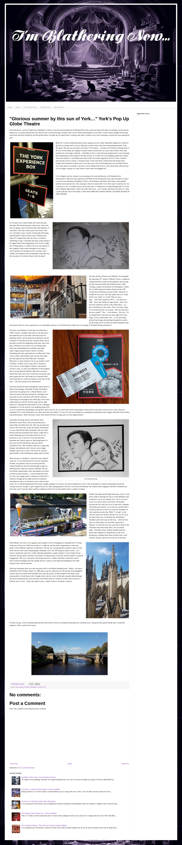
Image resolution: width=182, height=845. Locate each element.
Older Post (125, 764)
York (44, 687)
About (18, 107)
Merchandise (59, 107)
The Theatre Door (30, 107)
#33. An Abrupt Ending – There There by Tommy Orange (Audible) (44, 825)
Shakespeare (33, 687)
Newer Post (14, 764)
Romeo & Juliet (24, 687)
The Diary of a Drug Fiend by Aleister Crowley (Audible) (40, 789)
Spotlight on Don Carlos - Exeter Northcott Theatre (38, 777)
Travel (40, 687)
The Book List (45, 107)
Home (10, 107)
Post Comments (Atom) (27, 768)
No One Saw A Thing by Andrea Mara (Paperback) (38, 801)
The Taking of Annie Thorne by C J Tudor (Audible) (38, 813)
